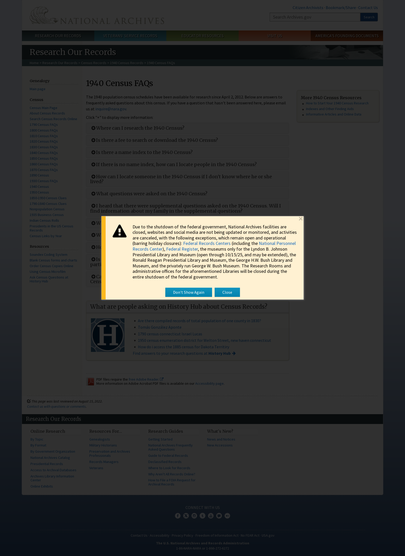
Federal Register (182, 249)
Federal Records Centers (207, 243)
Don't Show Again (188, 292)
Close (227, 292)
